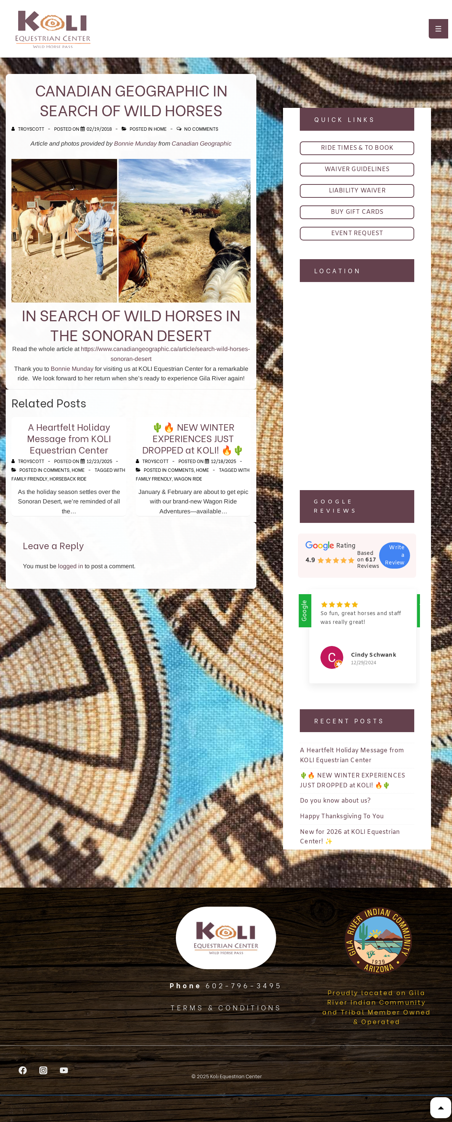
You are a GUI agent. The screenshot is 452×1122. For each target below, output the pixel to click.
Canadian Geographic (202, 143)
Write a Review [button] (394, 555)
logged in (70, 566)
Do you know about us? (335, 802)
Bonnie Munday (135, 143)
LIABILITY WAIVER (357, 191)
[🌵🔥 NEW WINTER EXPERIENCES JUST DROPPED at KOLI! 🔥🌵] (223, 461)
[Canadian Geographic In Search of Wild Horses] (99, 128)
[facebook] (23, 1070)
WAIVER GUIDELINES (357, 169)
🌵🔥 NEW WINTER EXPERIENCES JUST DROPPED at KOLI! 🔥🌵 (193, 438)
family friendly (29, 478)
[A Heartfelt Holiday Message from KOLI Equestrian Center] (99, 461)
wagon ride (188, 478)
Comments (56, 469)
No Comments (201, 128)
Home (160, 128)
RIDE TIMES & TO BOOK (357, 148)
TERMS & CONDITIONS (226, 1007)
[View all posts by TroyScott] (28, 128)
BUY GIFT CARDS (357, 212)
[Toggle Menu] (438, 28)
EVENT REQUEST (357, 233)
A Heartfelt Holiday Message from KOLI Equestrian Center (69, 438)
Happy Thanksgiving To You (342, 817)
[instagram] (43, 1070)
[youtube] (64, 1070)
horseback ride (68, 478)
